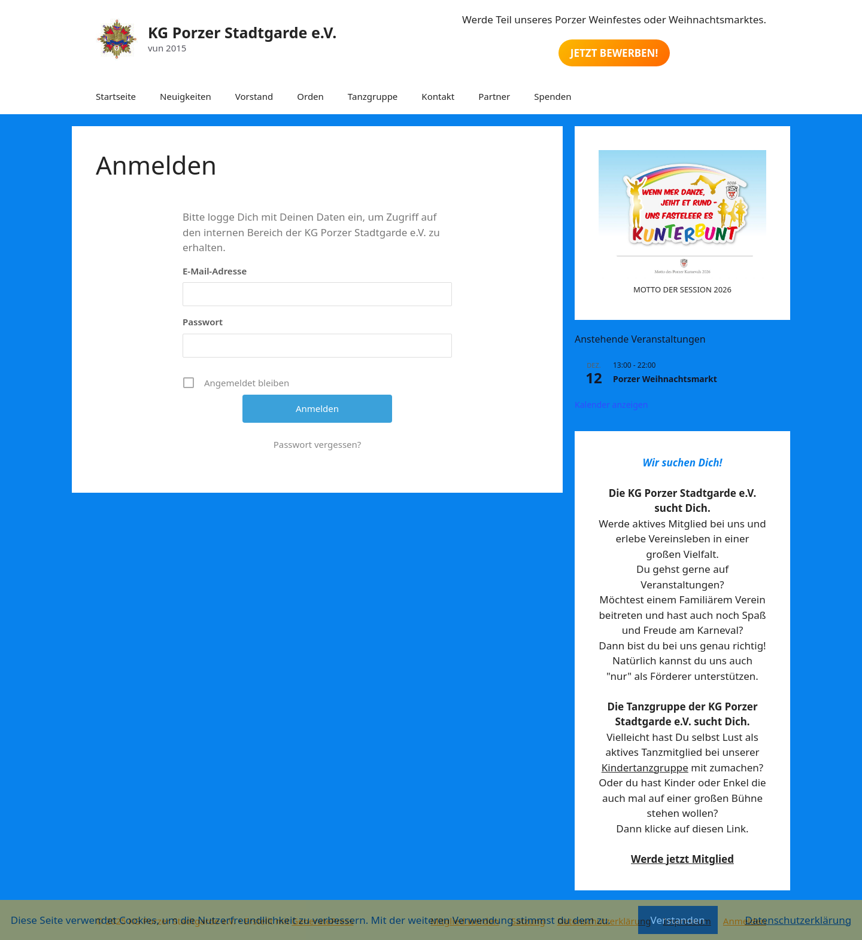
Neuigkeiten (185, 96)
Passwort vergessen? (318, 444)
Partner (494, 96)
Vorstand (254, 96)
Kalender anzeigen (611, 404)
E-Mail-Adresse (215, 271)
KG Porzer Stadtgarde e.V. (242, 32)
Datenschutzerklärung (798, 920)
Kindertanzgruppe (645, 767)
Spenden (552, 96)
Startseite (116, 96)
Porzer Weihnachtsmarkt (665, 378)
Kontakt (437, 96)
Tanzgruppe (372, 96)
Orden (310, 96)
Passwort (203, 322)
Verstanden (678, 920)
